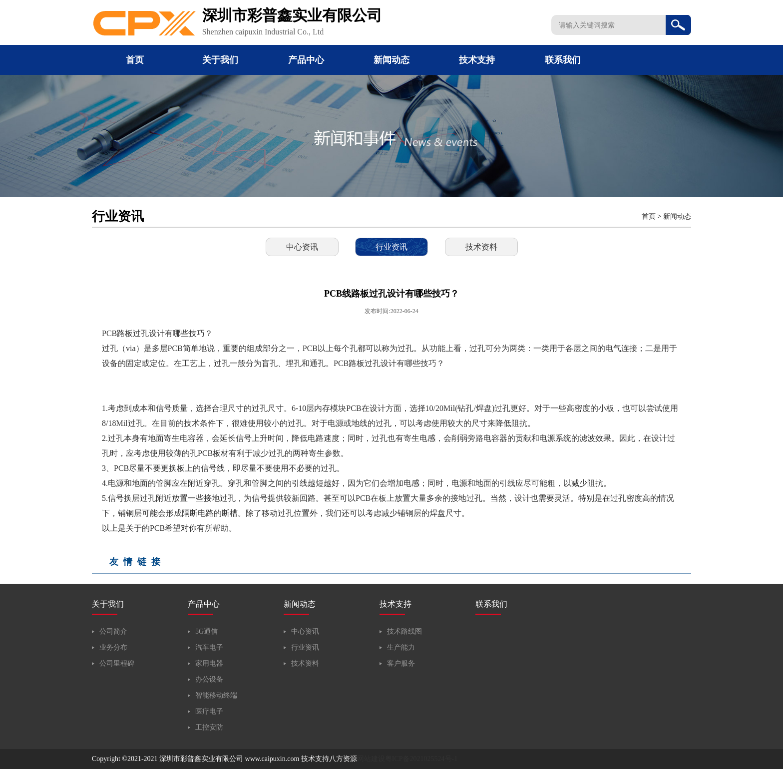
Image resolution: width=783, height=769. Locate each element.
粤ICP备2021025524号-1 (421, 759)
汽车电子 (209, 647)
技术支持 (477, 60)
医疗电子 (209, 711)
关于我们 (220, 60)
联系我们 (563, 60)
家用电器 (209, 663)
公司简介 (113, 631)
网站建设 (371, 759)
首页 (135, 60)
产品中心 (306, 60)
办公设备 (209, 679)
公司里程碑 (116, 663)
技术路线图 (404, 631)
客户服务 (401, 663)
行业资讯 (391, 247)
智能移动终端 (216, 695)
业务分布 (113, 647)
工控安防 (209, 727)
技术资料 (481, 247)
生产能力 (401, 647)
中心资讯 (302, 247)
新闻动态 (391, 60)
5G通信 (206, 631)
